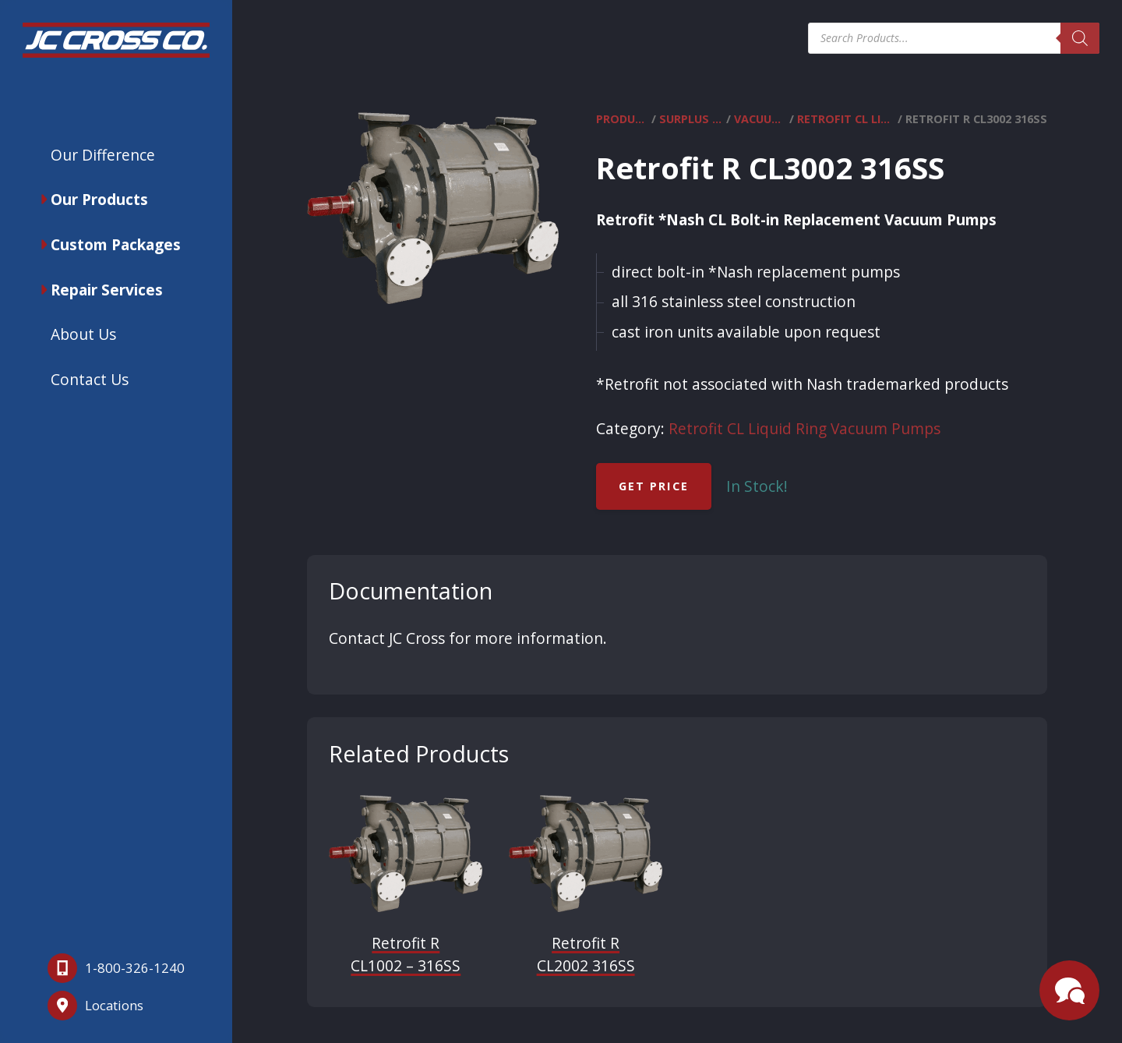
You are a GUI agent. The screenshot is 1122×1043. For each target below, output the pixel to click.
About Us (83, 334)
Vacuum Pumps (760, 119)
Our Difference (103, 154)
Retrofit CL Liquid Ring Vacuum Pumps (845, 119)
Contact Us (90, 379)
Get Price (654, 486)
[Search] (1079, 38)
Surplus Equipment (691, 119)
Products (622, 119)
